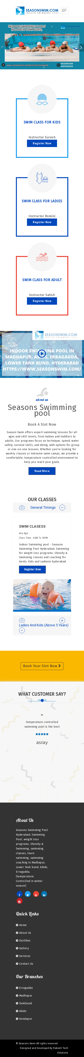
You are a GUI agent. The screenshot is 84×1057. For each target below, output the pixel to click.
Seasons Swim (27, 1043)
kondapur (24, 1018)
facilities (23, 940)
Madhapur (24, 995)
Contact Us (24, 963)
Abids (21, 1011)
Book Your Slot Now (42, 666)
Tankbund (24, 1003)
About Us (23, 933)
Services (23, 956)
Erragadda (24, 988)
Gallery (22, 948)
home (21, 925)
